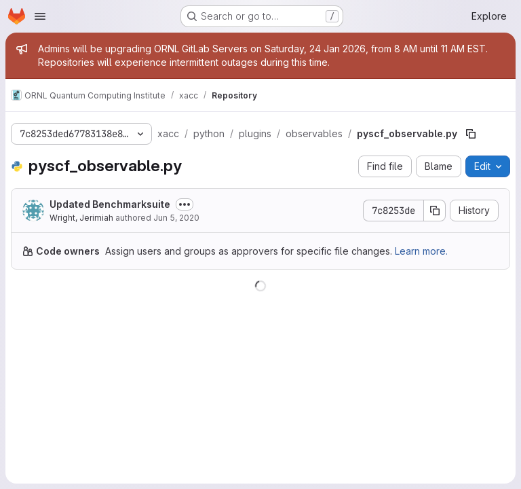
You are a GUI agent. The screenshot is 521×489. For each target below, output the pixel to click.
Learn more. (421, 251)
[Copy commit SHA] (435, 210)
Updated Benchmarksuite (110, 204)
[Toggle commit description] (184, 204)
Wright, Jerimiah (81, 218)
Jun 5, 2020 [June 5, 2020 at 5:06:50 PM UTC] (176, 218)
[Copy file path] (471, 134)
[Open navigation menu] (40, 16)
